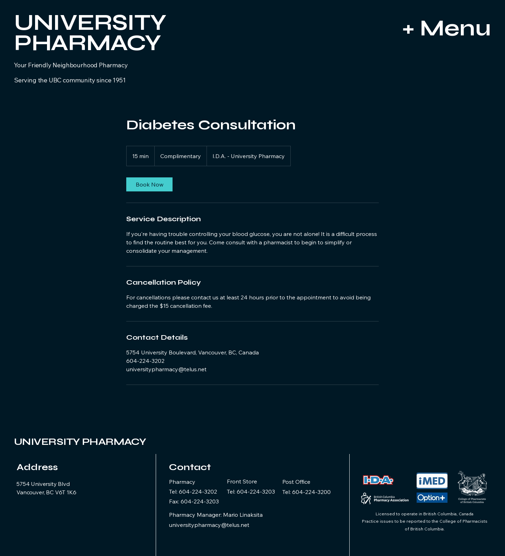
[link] (149, 184)
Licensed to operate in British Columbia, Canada (424, 513)
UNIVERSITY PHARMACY (80, 442)
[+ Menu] (424, 28)
